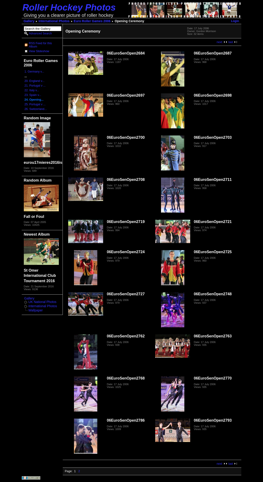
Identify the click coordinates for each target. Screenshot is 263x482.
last (230, 42)
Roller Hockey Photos (69, 7)
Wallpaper (35, 310)
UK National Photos (42, 302)
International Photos (54, 21)
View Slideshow (39, 51)
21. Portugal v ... (35, 85)
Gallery (29, 21)
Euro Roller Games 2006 (92, 21)
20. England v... (35, 81)
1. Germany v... (34, 71)
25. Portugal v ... (35, 104)
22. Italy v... (32, 90)
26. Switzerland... (36, 109)
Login (235, 21)
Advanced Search (40, 33)
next (219, 42)
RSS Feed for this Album (40, 45)
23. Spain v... (33, 95)
